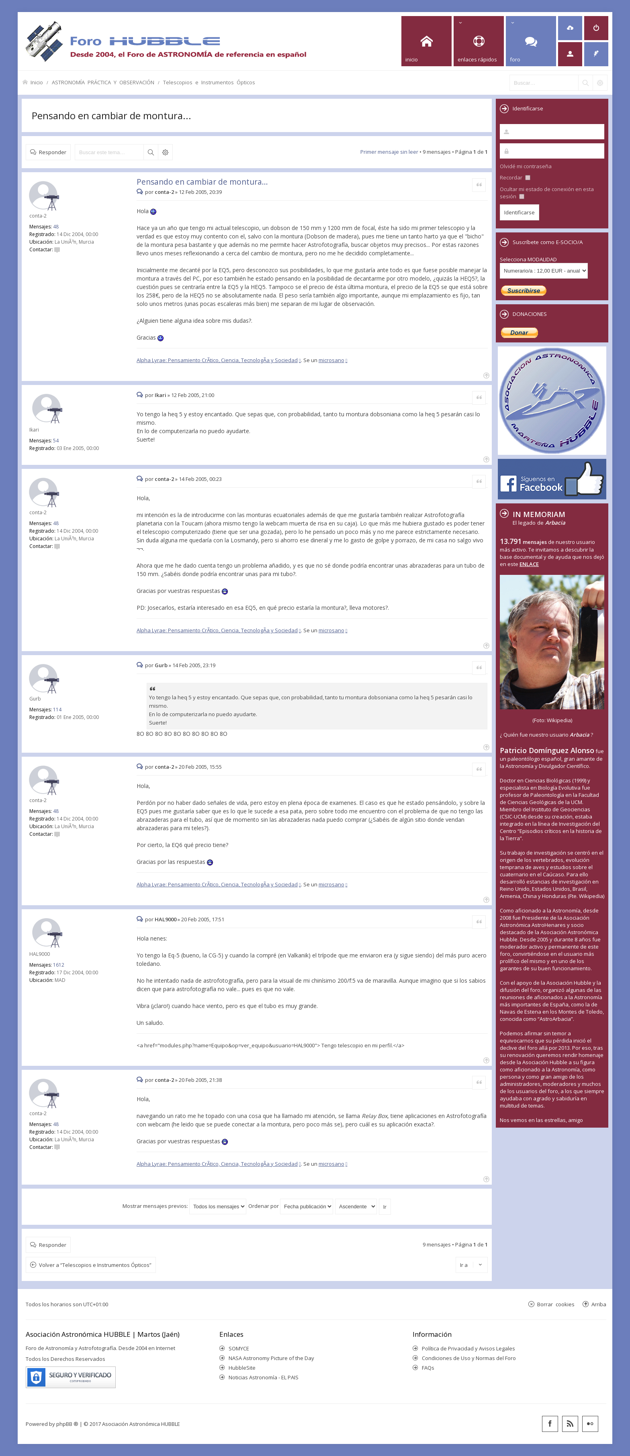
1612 (58, 964)
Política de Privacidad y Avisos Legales (468, 1348)
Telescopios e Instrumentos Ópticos (209, 82)
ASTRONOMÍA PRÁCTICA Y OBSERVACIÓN (103, 82)
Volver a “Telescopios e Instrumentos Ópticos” (95, 1265)
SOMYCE (239, 1348)
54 (56, 440)
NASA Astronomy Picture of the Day (271, 1358)
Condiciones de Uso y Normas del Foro (469, 1358)
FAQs (428, 1367)
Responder (52, 152)
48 (56, 226)
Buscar (150, 152)
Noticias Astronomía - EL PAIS (264, 1377)
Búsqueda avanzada (165, 152)
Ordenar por (290, 1206)
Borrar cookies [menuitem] (556, 1304)
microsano (331, 360)
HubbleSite (242, 1367)
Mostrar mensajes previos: (184, 1206)
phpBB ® (67, 1423)
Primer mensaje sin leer (389, 151)
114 (57, 709)
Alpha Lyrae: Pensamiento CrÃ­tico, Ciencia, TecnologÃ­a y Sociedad (217, 360)
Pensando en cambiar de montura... (111, 115)
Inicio (37, 82)
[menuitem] (570, 28)
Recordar (515, 177)
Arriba (598, 1304)
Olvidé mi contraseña (526, 166)
